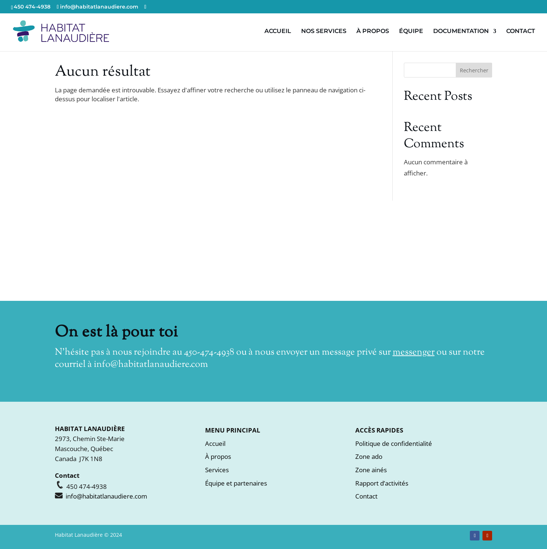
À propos (218, 456)
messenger (414, 352)
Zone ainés (371, 470)
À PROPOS (372, 31)
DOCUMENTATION (461, 31)
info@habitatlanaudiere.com (151, 364)
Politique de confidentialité (393, 443)
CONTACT (520, 31)
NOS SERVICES (323, 31)
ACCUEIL (277, 31)
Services (217, 470)
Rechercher (474, 70)
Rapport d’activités (381, 483)
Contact (366, 496)
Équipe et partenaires (236, 483)
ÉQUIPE (411, 31)
